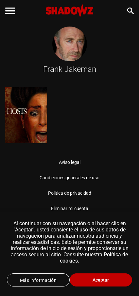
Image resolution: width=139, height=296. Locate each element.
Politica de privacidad (69, 193)
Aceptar (101, 280)
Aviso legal (69, 162)
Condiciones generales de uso (69, 177)
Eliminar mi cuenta (69, 208)
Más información (38, 280)
